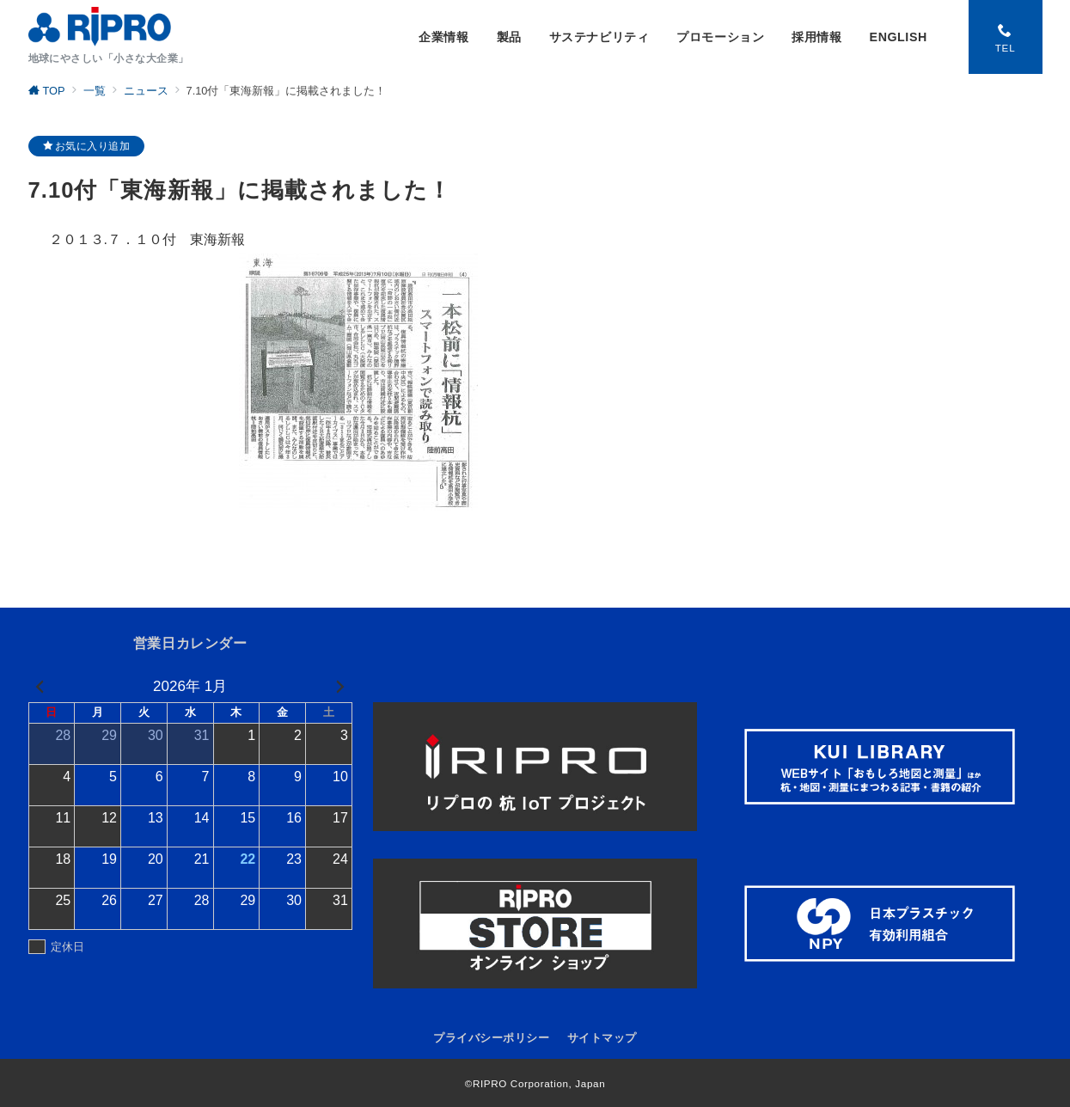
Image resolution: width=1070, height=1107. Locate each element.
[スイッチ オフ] (1005, 37)
